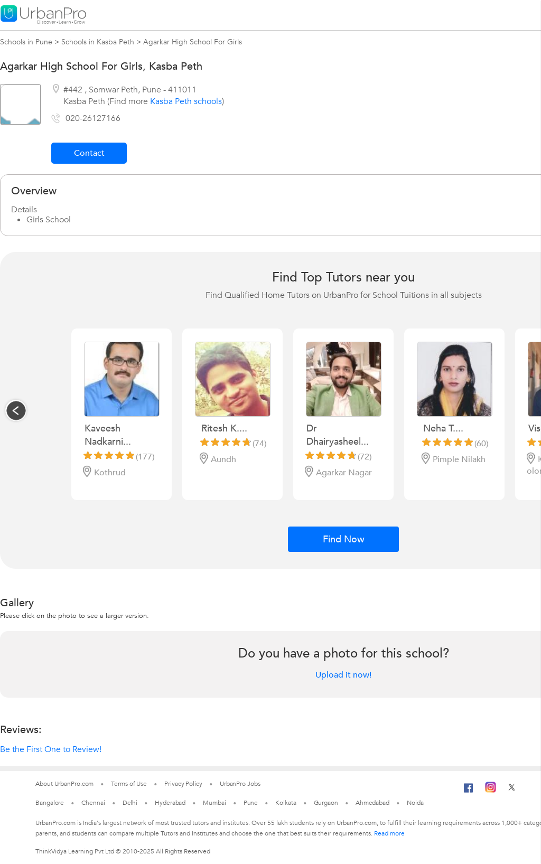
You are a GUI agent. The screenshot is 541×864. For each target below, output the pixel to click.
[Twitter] (511, 790)
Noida (415, 803)
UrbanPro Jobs (240, 784)
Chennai (93, 803)
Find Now (344, 539)
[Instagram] (490, 790)
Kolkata (285, 803)
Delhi (130, 803)
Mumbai (214, 803)
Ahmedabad (372, 803)
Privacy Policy (183, 784)
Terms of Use (129, 784)
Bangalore (49, 803)
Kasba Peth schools (186, 101)
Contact (89, 153)
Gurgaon (326, 803)
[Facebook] (468, 792)
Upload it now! (343, 675)
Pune (251, 803)
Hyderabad (170, 803)
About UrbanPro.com (64, 784)
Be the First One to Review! (50, 749)
